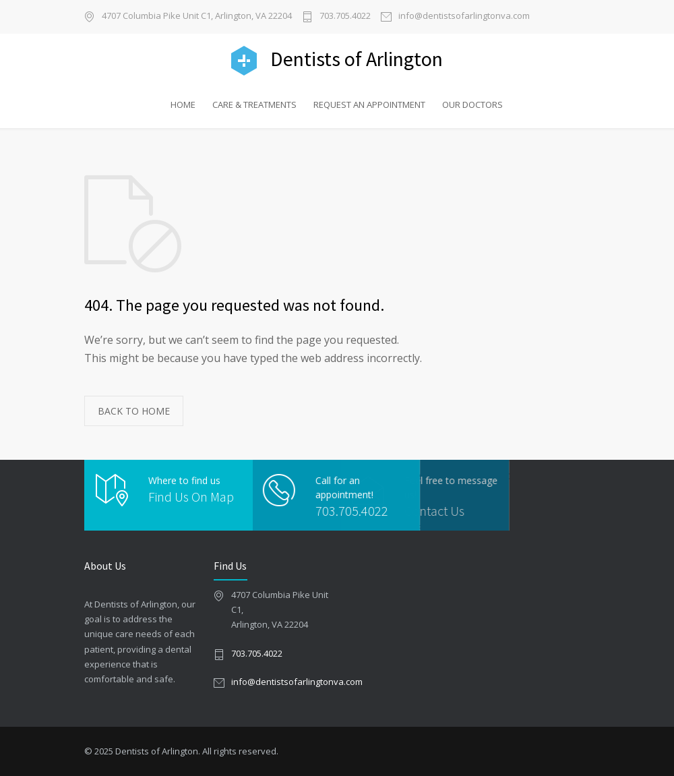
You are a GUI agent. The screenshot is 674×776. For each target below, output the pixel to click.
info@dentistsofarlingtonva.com (464, 16)
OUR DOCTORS (472, 104)
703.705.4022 (345, 16)
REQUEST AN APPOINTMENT (369, 104)
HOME (183, 104)
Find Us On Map (191, 496)
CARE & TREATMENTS (254, 104)
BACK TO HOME (134, 411)
